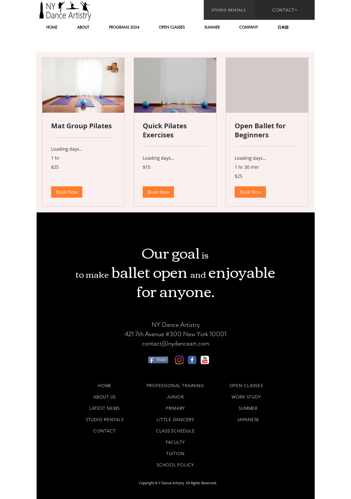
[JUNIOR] (175, 396)
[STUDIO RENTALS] (229, 10)
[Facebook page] (192, 360)
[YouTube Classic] (205, 360)
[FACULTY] (175, 442)
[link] (83, 126)
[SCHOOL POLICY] (175, 464)
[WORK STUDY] (246, 396)
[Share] (158, 360)
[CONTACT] (285, 10)
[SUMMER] (248, 408)
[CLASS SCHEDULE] (175, 430)
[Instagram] (179, 360)
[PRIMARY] (175, 408)
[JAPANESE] (248, 419)
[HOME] (105, 385)
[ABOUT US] (105, 396)
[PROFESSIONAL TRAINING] (175, 385)
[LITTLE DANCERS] (175, 419)
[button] (83, 27)
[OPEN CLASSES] (246, 385)
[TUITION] (175, 453)
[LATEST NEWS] (105, 408)
